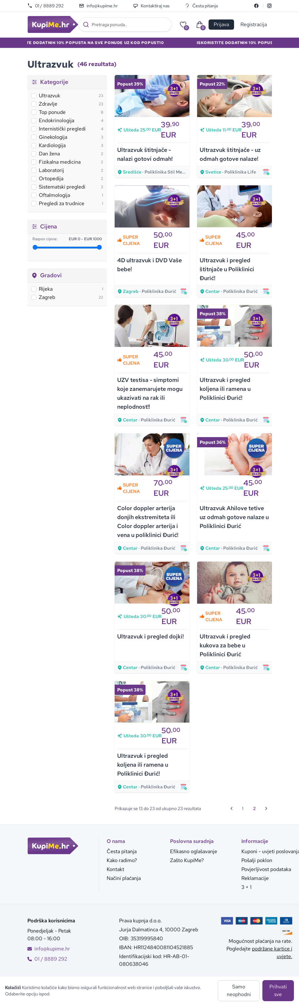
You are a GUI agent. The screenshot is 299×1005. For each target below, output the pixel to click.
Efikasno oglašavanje (193, 851)
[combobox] (125, 25)
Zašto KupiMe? (187, 860)
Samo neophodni (239, 990)
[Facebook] (256, 5)
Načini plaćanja (124, 878)
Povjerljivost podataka (266, 869)
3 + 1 (246, 887)
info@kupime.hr (98, 6)
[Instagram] (269, 5)
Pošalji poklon (256, 860)
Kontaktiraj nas (151, 6)
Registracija (253, 24)
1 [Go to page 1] (242, 808)
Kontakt (115, 869)
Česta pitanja (201, 6)
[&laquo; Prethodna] (231, 808)
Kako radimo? (122, 860)
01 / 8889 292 (45, 6)
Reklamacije (255, 878)
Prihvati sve (278, 990)
